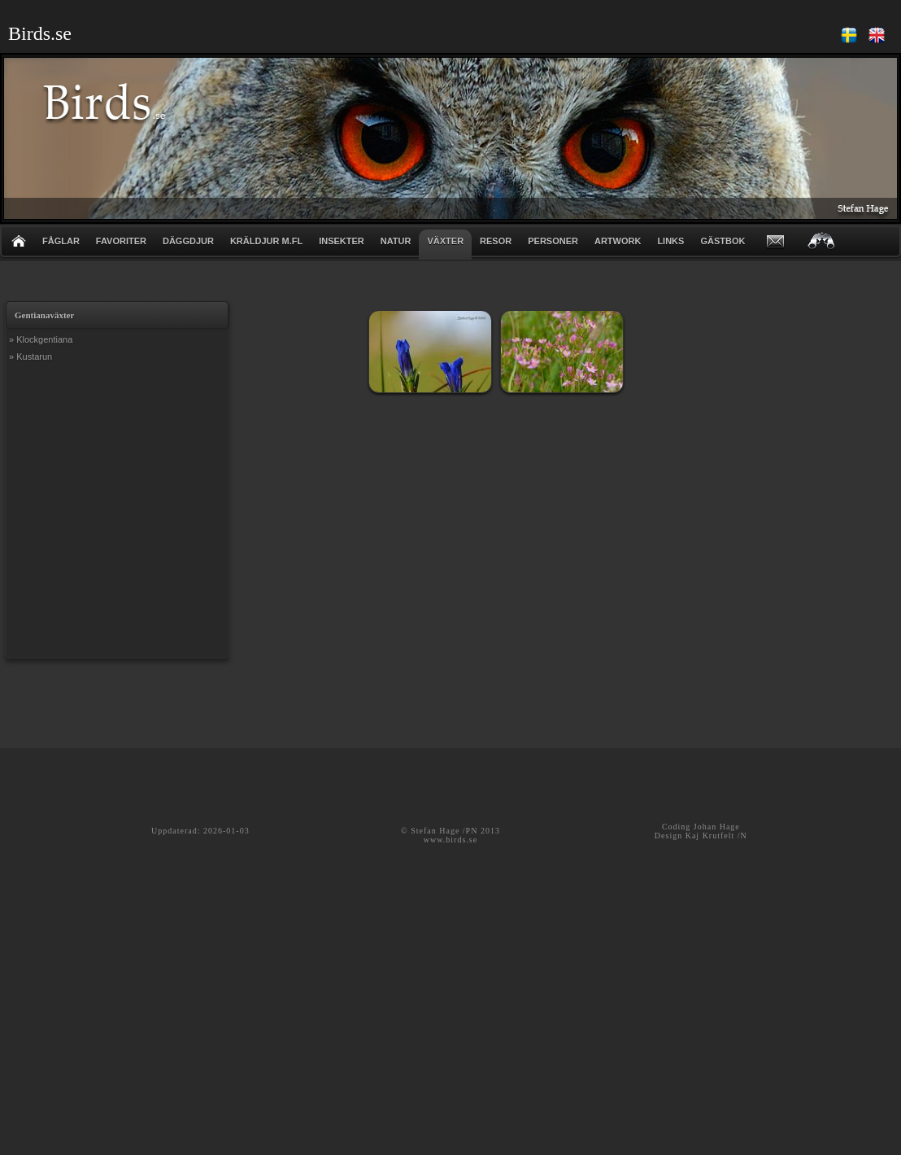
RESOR (495, 241)
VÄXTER (445, 241)
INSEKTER (341, 241)
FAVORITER (121, 241)
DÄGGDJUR (188, 241)
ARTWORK (617, 241)
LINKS (670, 241)
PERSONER (553, 241)
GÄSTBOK (722, 241)
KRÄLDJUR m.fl (266, 241)
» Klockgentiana (40, 339)
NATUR (396, 241)
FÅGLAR (61, 241)
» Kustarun (30, 356)
